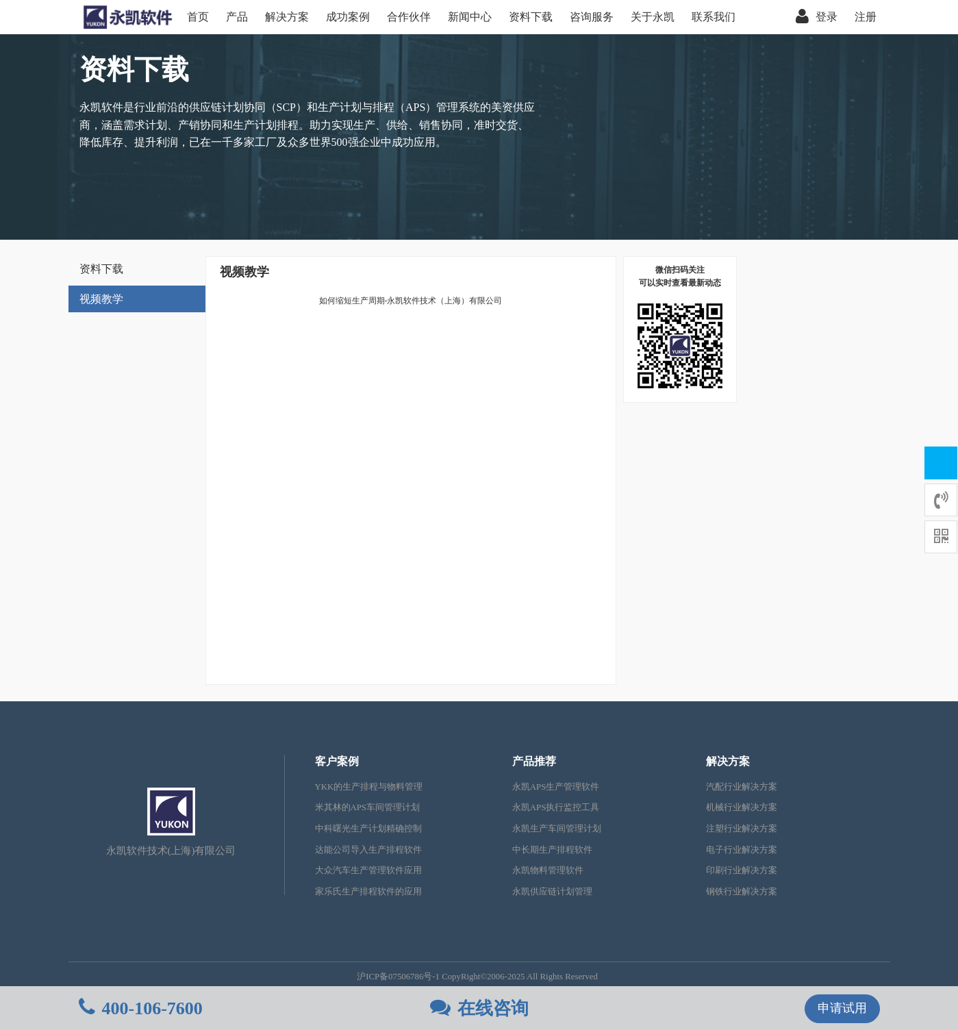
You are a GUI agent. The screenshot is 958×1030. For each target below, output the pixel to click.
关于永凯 (653, 17)
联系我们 (713, 17)
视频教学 (101, 299)
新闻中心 (470, 17)
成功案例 (348, 17)
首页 (198, 17)
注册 (866, 17)
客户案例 (337, 761)
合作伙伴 (409, 17)
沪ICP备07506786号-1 (398, 976)
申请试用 (842, 1008)
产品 (237, 17)
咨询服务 (592, 17)
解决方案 (287, 17)
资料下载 (531, 17)
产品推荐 (534, 761)
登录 (816, 17)
